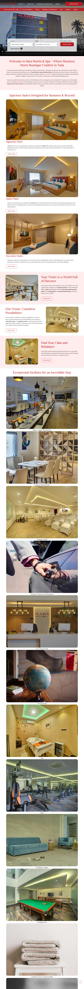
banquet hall (19, 82)
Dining (37, 9)
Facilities (67, 9)
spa (33, 82)
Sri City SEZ (47, 74)
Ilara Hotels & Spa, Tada (11, 9)
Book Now (74, 3)
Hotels (25, 4)
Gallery (75, 9)
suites (52, 80)
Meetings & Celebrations (48, 3)
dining (8, 82)
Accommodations (27, 9)
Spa (61, 9)
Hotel (36, 41)
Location (12, 41)
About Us (34, 3)
